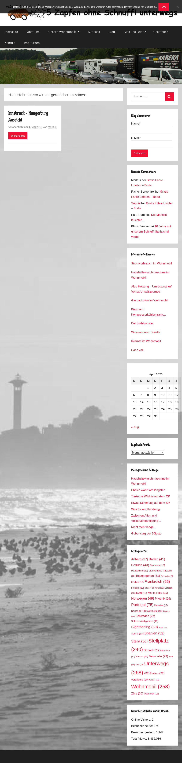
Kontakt (10, 42)
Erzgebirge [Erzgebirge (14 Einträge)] (156, 570)
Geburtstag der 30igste (146, 533)
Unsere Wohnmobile (64, 31)
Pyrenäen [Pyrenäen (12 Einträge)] (161, 605)
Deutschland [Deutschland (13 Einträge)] (139, 571)
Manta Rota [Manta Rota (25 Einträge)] (158, 592)
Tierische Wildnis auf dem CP (150, 496)
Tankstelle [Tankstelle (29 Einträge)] (158, 656)
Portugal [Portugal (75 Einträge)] (142, 605)
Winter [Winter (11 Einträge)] (154, 680)
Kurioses (94, 31)
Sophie (135, 203)
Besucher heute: (142, 726)
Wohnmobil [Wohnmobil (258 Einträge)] (150, 686)
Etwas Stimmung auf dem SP (150, 502)
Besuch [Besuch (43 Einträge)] (140, 565)
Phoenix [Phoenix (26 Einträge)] (163, 598)
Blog (112, 31)
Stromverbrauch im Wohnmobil (151, 263)
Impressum (32, 42)
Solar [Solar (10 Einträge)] (163, 627)
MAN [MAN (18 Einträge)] (141, 593)
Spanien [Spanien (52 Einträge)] (154, 633)
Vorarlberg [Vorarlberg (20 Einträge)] (139, 679)
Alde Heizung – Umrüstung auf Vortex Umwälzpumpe (151, 289)
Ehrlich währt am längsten (148, 490)
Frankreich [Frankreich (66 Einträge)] (157, 581)
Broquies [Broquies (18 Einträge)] (157, 565)
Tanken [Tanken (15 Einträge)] (142, 656)
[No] (177, 6)
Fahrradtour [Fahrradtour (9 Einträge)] (167, 576)
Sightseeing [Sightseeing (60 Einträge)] (144, 627)
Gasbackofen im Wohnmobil (149, 300)
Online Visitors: (141, 719)
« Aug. (135, 427)
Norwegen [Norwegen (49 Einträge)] (142, 598)
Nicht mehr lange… (144, 527)
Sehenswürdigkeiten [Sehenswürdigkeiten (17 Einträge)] (144, 621)
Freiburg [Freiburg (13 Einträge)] (137, 588)
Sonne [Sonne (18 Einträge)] (137, 633)
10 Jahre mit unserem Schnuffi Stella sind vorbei (151, 231)
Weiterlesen (18, 135)
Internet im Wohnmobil (146, 341)
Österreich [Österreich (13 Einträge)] (151, 694)
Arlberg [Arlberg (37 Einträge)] (139, 559)
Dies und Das (135, 31)
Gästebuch (160, 31)
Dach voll (137, 350)
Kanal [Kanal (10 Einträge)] (159, 588)
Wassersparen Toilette (145, 332)
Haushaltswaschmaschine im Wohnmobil (150, 275)
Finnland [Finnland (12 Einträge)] (137, 582)
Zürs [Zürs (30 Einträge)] (137, 693)
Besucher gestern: (143, 732)
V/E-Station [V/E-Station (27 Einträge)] (154, 673)
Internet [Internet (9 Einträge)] (149, 588)
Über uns (33, 31)
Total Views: (139, 738)
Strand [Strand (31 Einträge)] (151, 650)
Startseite (11, 31)
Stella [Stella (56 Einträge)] (139, 641)
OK (163, 6)
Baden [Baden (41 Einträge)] (157, 559)
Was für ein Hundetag (145, 509)
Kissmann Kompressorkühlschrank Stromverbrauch (147, 312)
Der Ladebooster (142, 323)
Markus (52, 126)
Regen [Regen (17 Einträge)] (137, 610)
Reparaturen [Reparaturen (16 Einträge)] (153, 611)
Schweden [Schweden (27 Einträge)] (145, 616)
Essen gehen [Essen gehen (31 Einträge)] (148, 575)
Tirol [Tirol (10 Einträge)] (139, 665)
